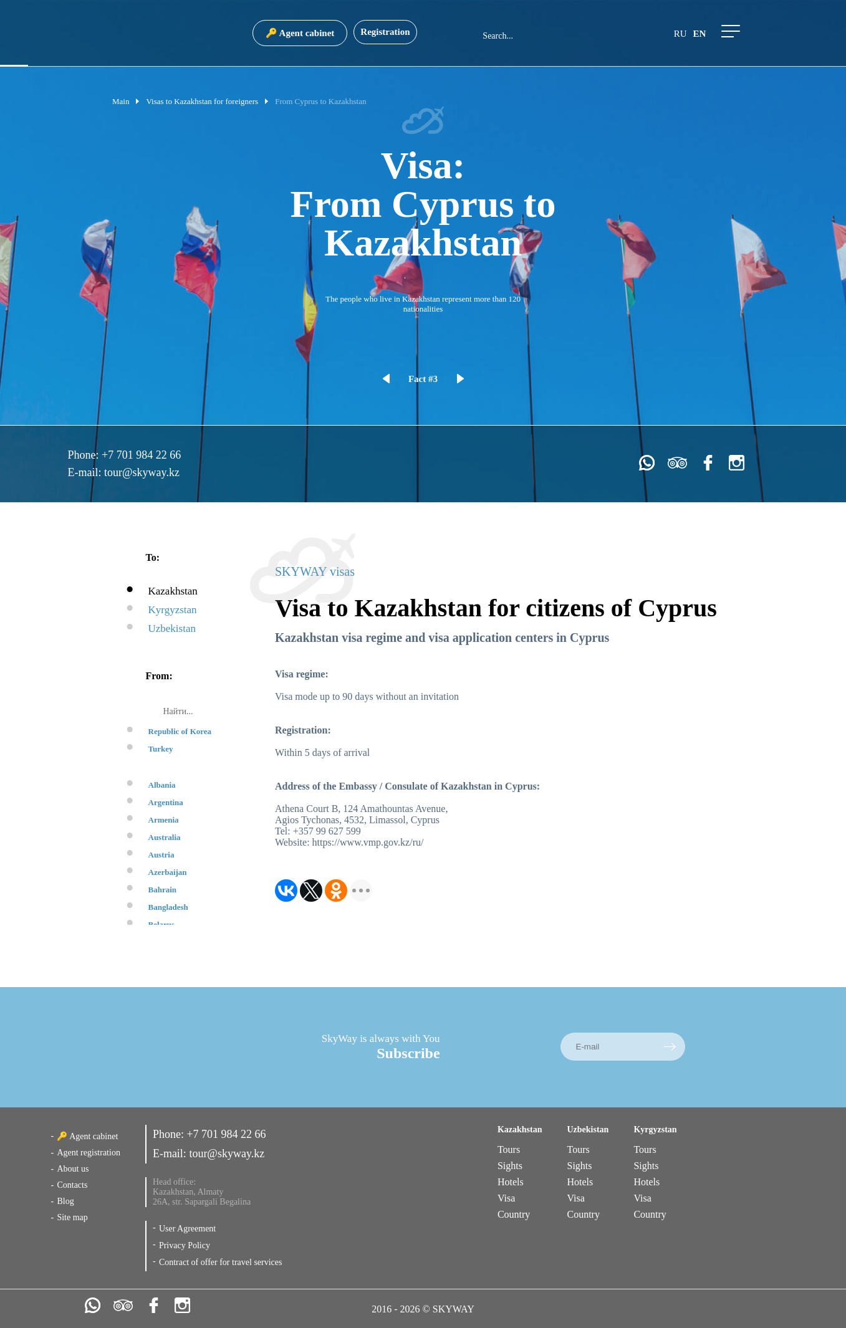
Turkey (160, 748)
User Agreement (187, 1228)
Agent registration (88, 1152)
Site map (72, 1217)
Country (514, 1214)
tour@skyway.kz (142, 472)
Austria (161, 854)
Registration (385, 32)
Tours (509, 1149)
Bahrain (162, 889)
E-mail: (86, 472)
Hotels (511, 1182)
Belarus (161, 924)
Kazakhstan (173, 591)
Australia (164, 837)
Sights (510, 1165)
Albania (162, 785)
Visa (506, 1198)
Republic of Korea (180, 731)
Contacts (72, 1185)
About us (73, 1168)
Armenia (163, 819)
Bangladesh (168, 907)
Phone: (85, 455)
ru (680, 34)
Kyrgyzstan (172, 610)
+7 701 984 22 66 (141, 455)
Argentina (165, 802)
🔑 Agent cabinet (300, 33)
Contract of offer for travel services (220, 1262)
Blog (65, 1201)
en (699, 34)
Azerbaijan (167, 872)
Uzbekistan (172, 628)
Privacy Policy (184, 1245)
